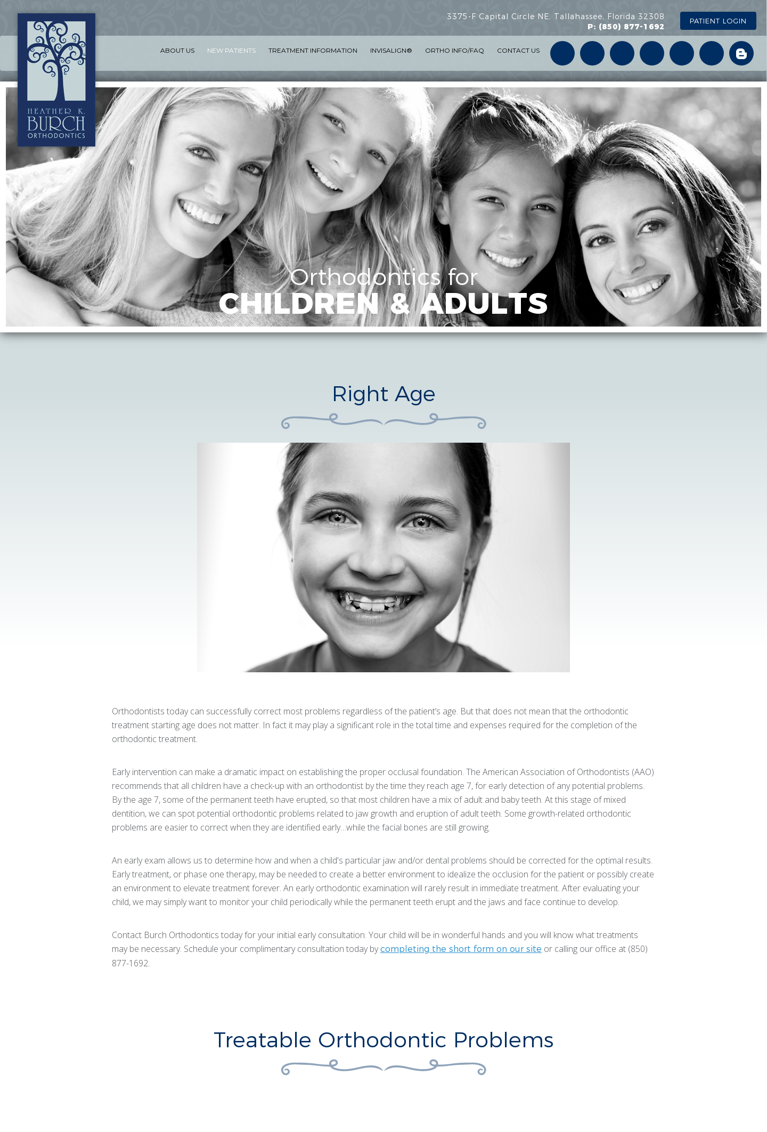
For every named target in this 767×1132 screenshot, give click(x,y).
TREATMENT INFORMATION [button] (312, 50)
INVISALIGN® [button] (391, 50)
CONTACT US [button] (518, 50)
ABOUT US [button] (177, 50)
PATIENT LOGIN (718, 21)
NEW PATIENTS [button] (231, 50)
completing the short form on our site (461, 949)
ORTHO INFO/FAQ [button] (454, 50)
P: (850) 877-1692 (626, 26)
